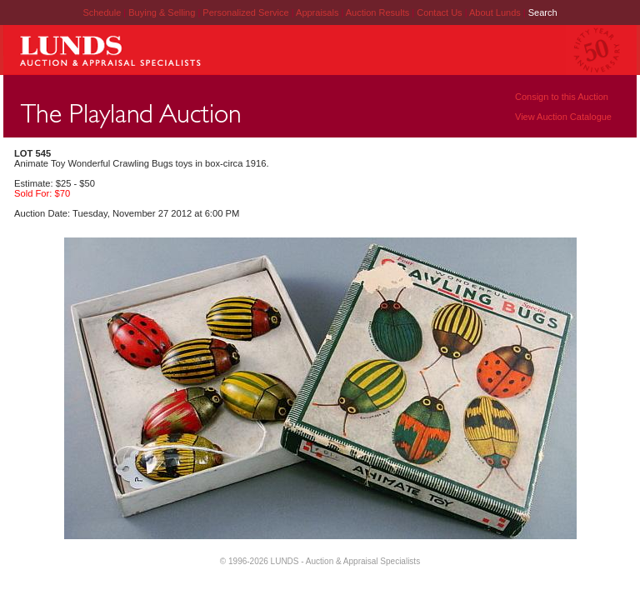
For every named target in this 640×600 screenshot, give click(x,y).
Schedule (101, 13)
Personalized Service (246, 13)
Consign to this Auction (561, 97)
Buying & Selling (163, 13)
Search (543, 13)
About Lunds (496, 13)
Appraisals (318, 13)
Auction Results (379, 13)
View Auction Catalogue (563, 117)
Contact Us (439, 13)
